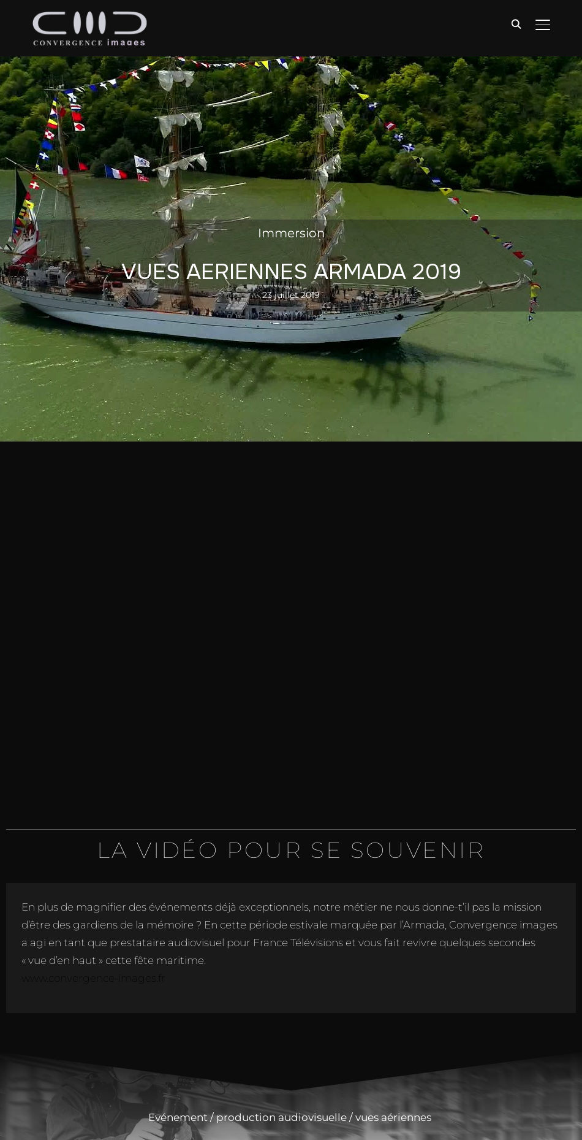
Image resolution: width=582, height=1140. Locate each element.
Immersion (291, 233)
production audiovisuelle (281, 1117)
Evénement (178, 1117)
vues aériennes (394, 1117)
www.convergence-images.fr (93, 978)
